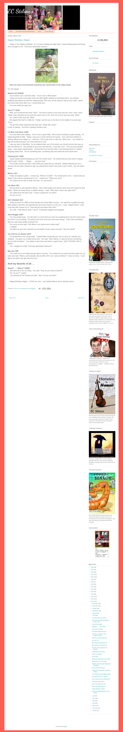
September (95, 612)
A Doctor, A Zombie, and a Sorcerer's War (99, 636)
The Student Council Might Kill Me (101, 676)
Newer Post (12, 298)
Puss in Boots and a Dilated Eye (101, 680)
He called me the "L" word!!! (99, 678)
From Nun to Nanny (97, 631)
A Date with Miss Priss (98, 683)
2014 (92, 595)
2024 (92, 571)
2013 (92, 598)
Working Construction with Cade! (101, 660)
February (95, 710)
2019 (92, 583)
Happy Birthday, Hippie (98, 690)
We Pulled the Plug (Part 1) (99, 647)
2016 (92, 591)
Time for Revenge (97, 626)
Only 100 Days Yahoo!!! (98, 669)
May (93, 702)
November (95, 607)
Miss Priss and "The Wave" (99, 663)
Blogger (65, 728)
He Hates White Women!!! (99, 633)
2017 (92, 588)
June (93, 700)
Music (39, 31)
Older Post (81, 298)
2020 (92, 581)
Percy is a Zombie (97, 656)
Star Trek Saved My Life (98, 685)
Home (10, 31)
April (93, 705)
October (94, 610)
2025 (92, 569)
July (93, 697)
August (94, 615)
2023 (92, 574)
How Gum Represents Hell (99, 639)
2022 (92, 576)
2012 (92, 600)
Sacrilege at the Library (98, 653)
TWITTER (91, 148)
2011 (92, 603)
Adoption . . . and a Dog (98, 628)
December (95, 605)
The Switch (95, 617)
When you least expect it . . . (100, 688)
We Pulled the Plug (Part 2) (99, 644)
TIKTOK (91, 150)
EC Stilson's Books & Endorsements (25, 31)
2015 (92, 593)
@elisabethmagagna (98, 51)
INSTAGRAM (92, 152)
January (94, 712)
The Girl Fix (95, 642)
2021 (92, 578)
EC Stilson (96, 63)
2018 (92, 586)
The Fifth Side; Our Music (99, 619)
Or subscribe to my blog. (95, 155)
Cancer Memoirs (49, 31)
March (94, 707)
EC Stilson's (20, 11)
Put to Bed (95, 658)
